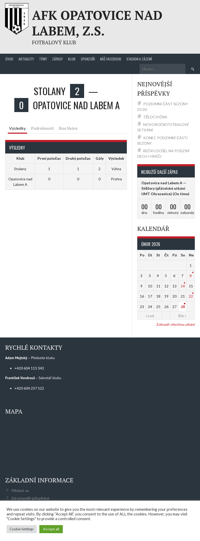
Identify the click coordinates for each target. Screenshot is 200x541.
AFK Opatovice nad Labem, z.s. (97, 23)
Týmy (43, 59)
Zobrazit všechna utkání (175, 324)
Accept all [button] (51, 529)
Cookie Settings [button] (22, 529)
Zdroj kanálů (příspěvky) (30, 498)
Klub (72, 59)
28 (183, 306)
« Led (150, 315)
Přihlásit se (20, 490)
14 (183, 286)
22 (191, 296)
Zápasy (57, 59)
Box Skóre (68, 128)
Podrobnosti (42, 128)
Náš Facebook (110, 59)
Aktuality (26, 59)
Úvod (9, 59)
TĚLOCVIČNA (155, 117)
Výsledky (17, 128)
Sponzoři (88, 59)
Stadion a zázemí (139, 59)
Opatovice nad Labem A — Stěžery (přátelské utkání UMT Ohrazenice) (163, 188)
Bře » (182, 315)
